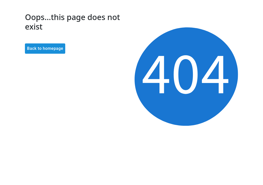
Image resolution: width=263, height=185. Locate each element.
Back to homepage (45, 48)
